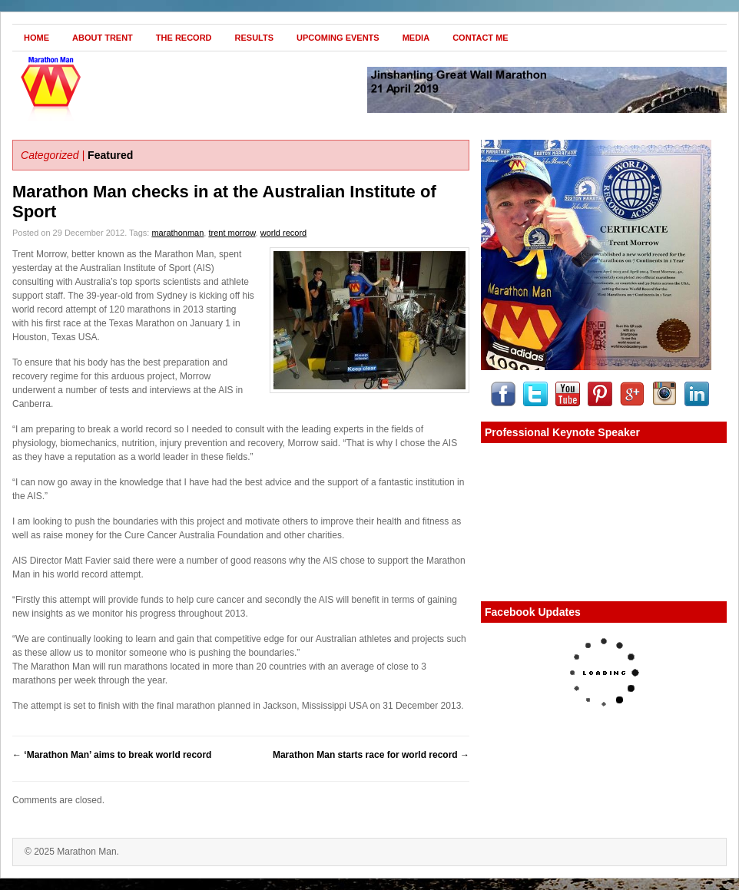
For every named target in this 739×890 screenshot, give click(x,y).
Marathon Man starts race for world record (371, 754)
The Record (184, 37)
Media (416, 37)
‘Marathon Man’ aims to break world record (111, 754)
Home (36, 37)
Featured (110, 155)
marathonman (177, 232)
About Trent (102, 37)
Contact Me (480, 37)
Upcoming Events (338, 37)
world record (283, 232)
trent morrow (231, 232)
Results (254, 37)
